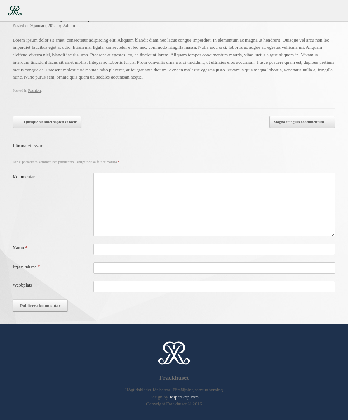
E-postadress (26, 266)
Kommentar (24, 176)
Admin (69, 25)
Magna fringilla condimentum (302, 122)
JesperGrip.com (184, 397)
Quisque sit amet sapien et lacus (47, 122)
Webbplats (22, 285)
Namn (20, 247)
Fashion (34, 90)
